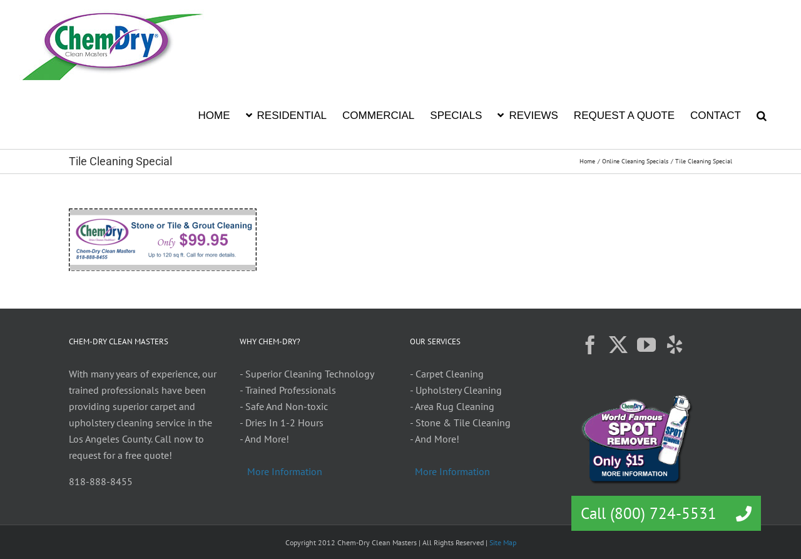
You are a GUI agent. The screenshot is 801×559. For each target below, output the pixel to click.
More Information (284, 471)
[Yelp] (674, 345)
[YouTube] (646, 345)
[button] (762, 114)
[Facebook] (590, 345)
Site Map (502, 542)
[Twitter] (618, 345)
